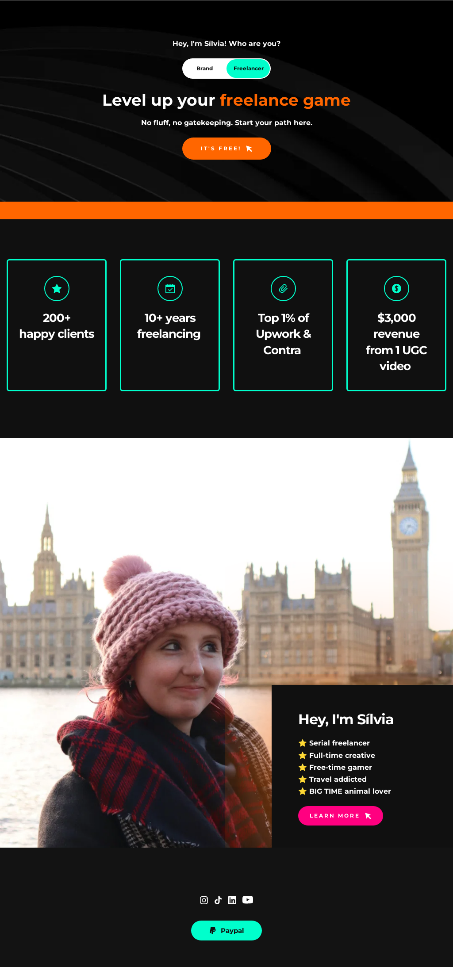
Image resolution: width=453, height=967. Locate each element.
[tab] (204, 68)
